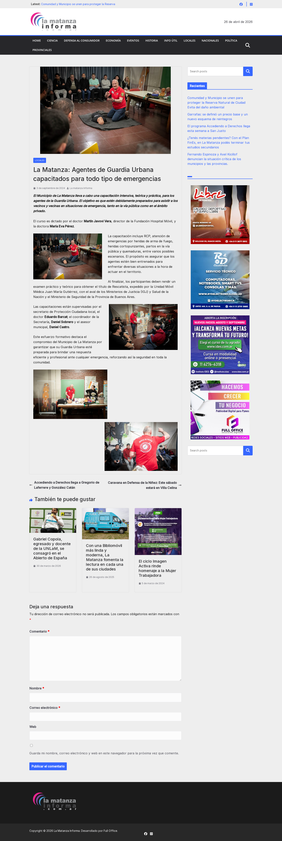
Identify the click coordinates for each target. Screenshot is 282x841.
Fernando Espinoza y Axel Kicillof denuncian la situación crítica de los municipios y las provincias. (214, 159)
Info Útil (170, 40)
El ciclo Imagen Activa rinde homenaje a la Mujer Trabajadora (157, 568)
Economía (113, 40)
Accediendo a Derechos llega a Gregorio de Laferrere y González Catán (64, 485)
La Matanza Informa (67, 830)
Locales (189, 40)
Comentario (39, 631)
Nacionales (210, 40)
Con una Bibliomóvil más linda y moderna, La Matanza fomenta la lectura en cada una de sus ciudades (104, 557)
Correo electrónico (44, 708)
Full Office (110, 830)
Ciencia (52, 40)
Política (231, 40)
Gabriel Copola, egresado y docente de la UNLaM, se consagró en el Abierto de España (52, 548)
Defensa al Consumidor (82, 40)
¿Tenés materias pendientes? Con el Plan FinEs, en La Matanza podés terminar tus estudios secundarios (218, 142)
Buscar (248, 71)
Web (32, 727)
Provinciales (42, 50)
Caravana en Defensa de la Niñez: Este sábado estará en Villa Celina (145, 485)
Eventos (133, 40)
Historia (151, 40)
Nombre (36, 688)
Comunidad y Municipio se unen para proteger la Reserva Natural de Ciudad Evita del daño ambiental (216, 102)
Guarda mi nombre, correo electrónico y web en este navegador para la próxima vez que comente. (104, 753)
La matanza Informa (81, 188)
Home (37, 40)
